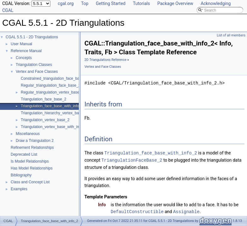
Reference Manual (26, 51)
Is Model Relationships (30, 161)
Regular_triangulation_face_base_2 (50, 85)
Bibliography (21, 175)
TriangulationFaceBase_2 (131, 160)
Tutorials (141, 3)
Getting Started (110, 3)
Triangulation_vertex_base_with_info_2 (53, 127)
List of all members (231, 35)
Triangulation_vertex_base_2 (45, 120)
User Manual (21, 44)
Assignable (186, 211)
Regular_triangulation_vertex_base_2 (52, 92)
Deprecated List (24, 154)
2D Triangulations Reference (105, 60)
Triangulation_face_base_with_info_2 (52, 106)
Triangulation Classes (34, 64)
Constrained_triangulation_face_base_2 (54, 78)
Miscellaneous (28, 134)
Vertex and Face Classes (37, 71)
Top (85, 3)
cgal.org (65, 3)
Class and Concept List (30, 182)
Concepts (24, 58)
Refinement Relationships (32, 147)
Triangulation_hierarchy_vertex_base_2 (54, 113)
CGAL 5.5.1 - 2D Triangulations (32, 37)
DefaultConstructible (137, 211)
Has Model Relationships (32, 168)
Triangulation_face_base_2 (43, 99)
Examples (19, 189)
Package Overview (175, 3)
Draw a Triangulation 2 (35, 140)
